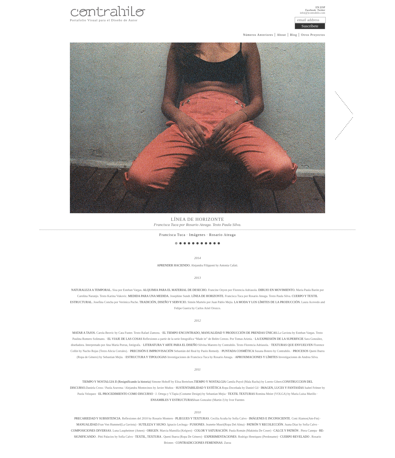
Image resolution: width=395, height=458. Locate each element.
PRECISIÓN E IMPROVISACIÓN (151, 351)
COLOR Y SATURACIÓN (211, 430)
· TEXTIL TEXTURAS (240, 393)
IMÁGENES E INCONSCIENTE (269, 418)
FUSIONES (197, 424)
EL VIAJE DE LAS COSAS (125, 338)
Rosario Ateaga (222, 235)
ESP (322, 7)
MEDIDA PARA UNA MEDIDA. (149, 296)
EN (317, 7)
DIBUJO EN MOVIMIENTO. (277, 290)
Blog (293, 34)
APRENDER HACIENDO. (174, 265)
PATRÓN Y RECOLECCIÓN (265, 424)
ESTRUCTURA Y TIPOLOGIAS (146, 357)
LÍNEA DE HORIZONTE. (208, 296)
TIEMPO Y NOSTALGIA (210, 381)
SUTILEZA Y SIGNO (152, 424)
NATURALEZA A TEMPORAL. (91, 290)
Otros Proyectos (313, 34)
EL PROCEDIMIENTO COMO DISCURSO (125, 393)
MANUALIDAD (87, 424)
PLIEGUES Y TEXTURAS (192, 418)
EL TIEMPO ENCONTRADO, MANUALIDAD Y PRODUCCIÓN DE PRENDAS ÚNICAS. (220, 332)
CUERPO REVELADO (295, 436)
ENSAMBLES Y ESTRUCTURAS (172, 400)
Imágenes (197, 235)
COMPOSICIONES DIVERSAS (91, 430)
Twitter (321, 10)
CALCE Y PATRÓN (286, 430)
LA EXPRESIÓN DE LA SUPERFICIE (279, 338)
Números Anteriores (258, 34)
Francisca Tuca (172, 235)
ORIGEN (152, 430)
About (281, 34)
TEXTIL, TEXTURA (148, 436)
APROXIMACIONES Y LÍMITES (256, 357)
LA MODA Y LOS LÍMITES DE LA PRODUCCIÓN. (267, 302)
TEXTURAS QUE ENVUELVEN (292, 345)
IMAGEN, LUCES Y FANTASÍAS (282, 387)
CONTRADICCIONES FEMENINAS (199, 442)
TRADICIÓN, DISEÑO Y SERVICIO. (163, 302)
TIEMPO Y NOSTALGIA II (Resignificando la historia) (116, 381)
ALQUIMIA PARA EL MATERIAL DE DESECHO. (175, 290)
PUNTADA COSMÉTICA (238, 351)
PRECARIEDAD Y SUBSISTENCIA (97, 418)
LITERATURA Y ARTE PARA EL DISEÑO (170, 345)
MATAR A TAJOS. (84, 332)
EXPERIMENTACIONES (220, 436)
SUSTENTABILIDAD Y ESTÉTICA (199, 387)
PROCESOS (300, 351)
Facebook (310, 10)
